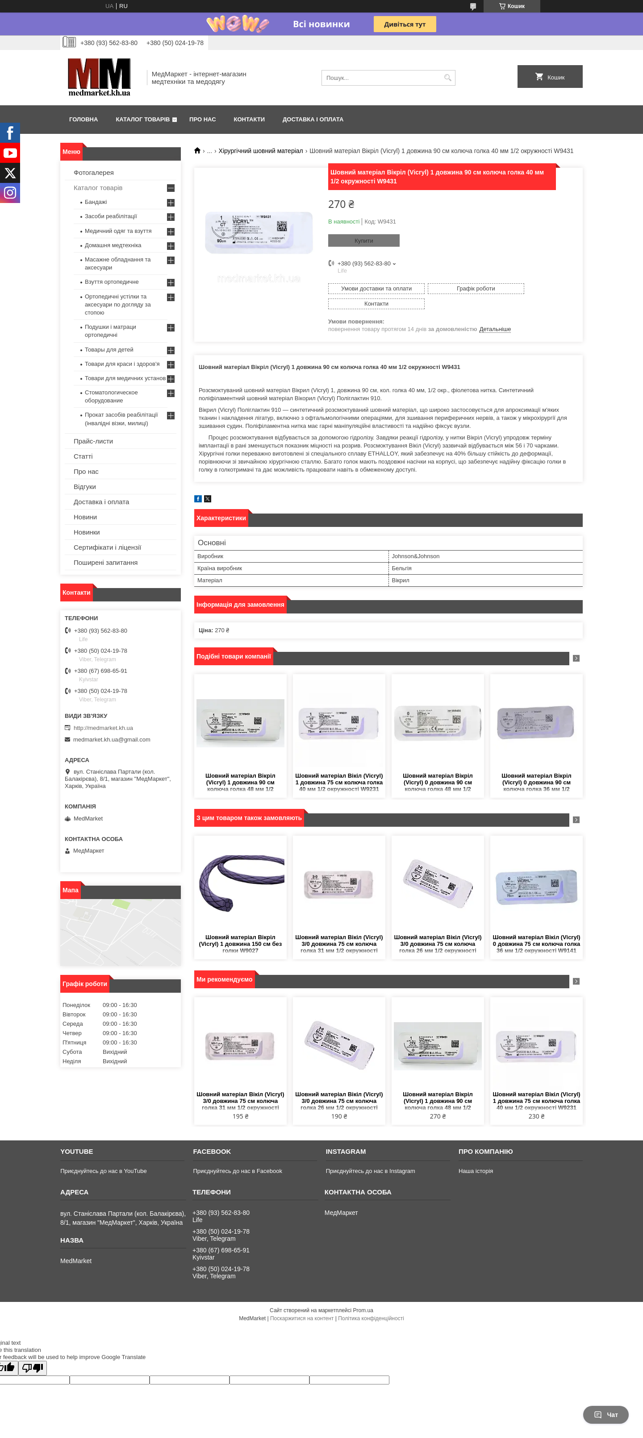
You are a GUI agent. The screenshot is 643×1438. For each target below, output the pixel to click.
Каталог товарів (143, 119)
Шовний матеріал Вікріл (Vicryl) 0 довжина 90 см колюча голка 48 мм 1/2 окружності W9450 (438, 767)
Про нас (202, 119)
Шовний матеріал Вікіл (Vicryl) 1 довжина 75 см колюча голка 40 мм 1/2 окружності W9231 (339, 767)
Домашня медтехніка (113, 245)
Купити (364, 240)
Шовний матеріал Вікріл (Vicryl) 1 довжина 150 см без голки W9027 (240, 929)
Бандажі (96, 202)
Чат (606, 1415)
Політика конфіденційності (371, 1303)
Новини (85, 517)
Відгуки (85, 486)
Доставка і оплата (313, 119)
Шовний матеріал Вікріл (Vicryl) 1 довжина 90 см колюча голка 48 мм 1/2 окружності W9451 (240, 767)
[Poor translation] (32, 1353)
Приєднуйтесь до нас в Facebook (237, 1155)
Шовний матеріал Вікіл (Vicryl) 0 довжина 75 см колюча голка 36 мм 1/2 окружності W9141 (536, 929)
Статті (83, 456)
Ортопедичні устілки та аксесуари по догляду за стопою (118, 304)
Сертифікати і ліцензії (107, 547)
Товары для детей (109, 349)
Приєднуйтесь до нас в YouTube (103, 1155)
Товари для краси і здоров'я (122, 364)
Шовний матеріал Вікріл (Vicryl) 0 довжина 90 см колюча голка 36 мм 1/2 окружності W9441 (536, 767)
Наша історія (476, 1155)
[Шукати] (447, 78)
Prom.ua (363, 1295)
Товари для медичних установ (125, 378)
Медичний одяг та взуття (118, 231)
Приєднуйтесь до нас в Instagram (370, 1155)
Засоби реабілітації (111, 216)
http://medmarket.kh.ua (103, 728)
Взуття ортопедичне (112, 281)
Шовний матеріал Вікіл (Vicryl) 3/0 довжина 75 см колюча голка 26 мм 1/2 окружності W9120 (437, 929)
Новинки (87, 532)
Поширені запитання (106, 562)
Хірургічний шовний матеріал (261, 150)
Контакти (249, 119)
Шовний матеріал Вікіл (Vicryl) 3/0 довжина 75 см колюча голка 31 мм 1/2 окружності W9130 (339, 929)
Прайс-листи (93, 441)
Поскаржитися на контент (302, 1303)
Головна (83, 119)
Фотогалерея (94, 172)
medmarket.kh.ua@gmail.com (111, 739)
